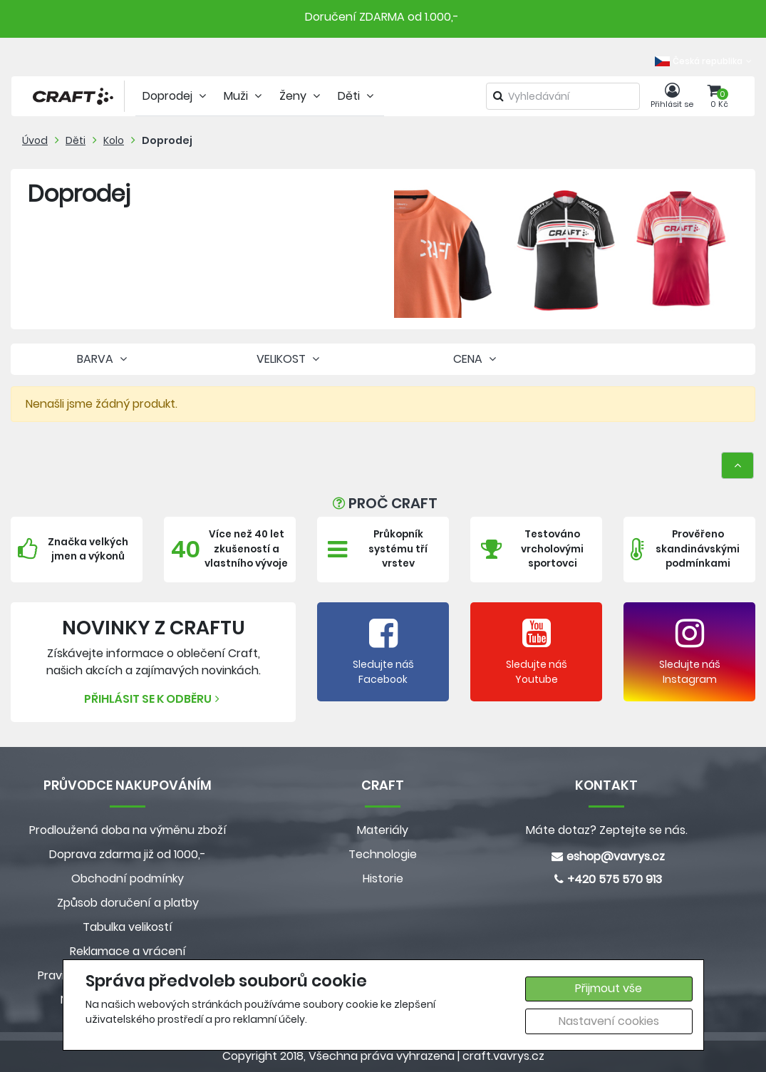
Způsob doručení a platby (128, 903)
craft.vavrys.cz (503, 1056)
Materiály (382, 830)
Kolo (113, 140)
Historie (383, 878)
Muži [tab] (244, 96)
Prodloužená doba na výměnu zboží (128, 830)
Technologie (382, 854)
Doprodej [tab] (176, 96)
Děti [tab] (357, 96)
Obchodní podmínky (127, 878)
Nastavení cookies (609, 1021)
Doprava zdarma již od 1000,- (127, 854)
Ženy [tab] (301, 96)
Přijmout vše (608, 988)
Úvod (35, 140)
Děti (76, 140)
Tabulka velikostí (127, 927)
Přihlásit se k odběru (153, 699)
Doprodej (167, 140)
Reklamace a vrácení (128, 951)
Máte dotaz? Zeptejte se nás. (607, 830)
